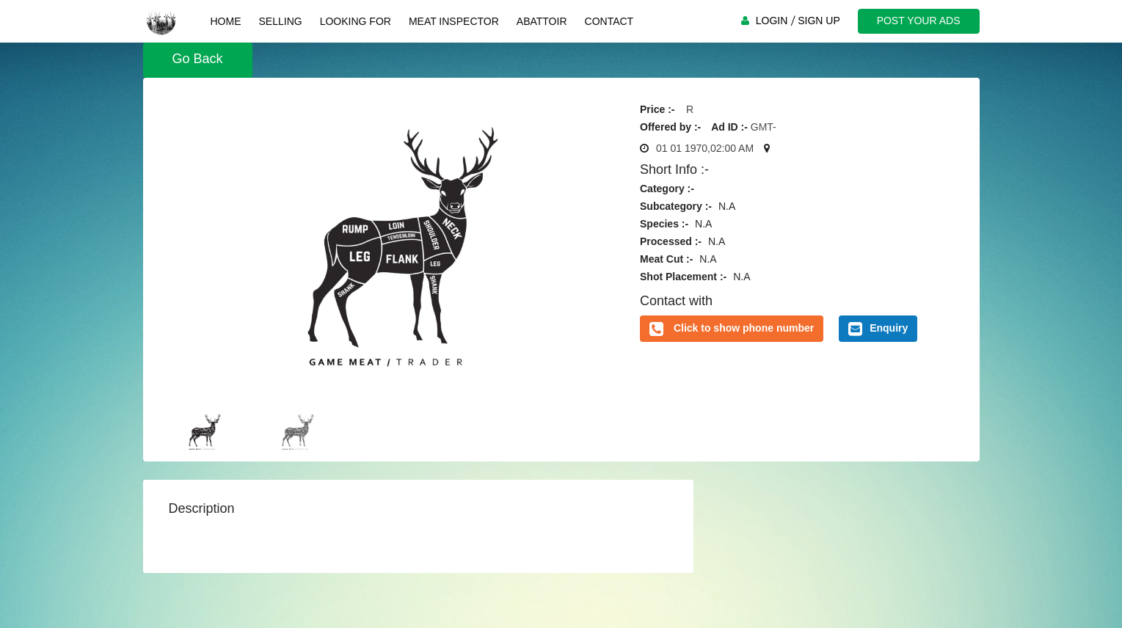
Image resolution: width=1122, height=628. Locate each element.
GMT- (763, 127)
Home (226, 21)
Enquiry (878, 329)
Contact (609, 21)
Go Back (197, 58)
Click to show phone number (744, 328)
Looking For (355, 21)
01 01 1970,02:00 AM (705, 148)
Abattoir (542, 21)
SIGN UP (819, 20)
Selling (280, 21)
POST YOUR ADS (919, 20)
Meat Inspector (454, 21)
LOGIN (772, 20)
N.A (726, 206)
